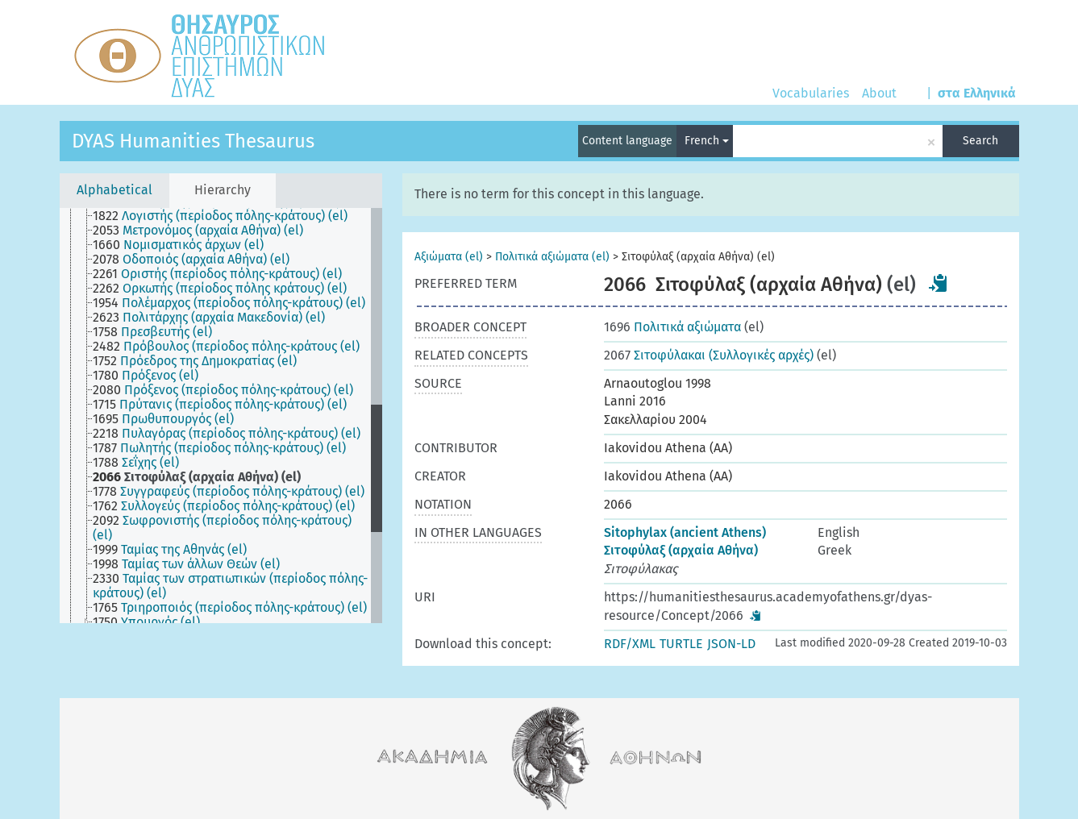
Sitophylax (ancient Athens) (685, 532)
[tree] (221, 415)
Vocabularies (810, 93)
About (879, 93)
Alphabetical (114, 189)
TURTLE (681, 643)
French (707, 141)
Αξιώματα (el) (448, 257)
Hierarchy (222, 189)
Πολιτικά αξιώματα (672, 327)
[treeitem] (227, 216)
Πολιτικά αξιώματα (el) (552, 257)
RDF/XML (630, 643)
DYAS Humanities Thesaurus (193, 141)
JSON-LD (731, 643)
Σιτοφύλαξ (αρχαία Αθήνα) (681, 550)
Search (980, 141)
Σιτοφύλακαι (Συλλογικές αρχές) (709, 355)
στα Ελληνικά (977, 93)
